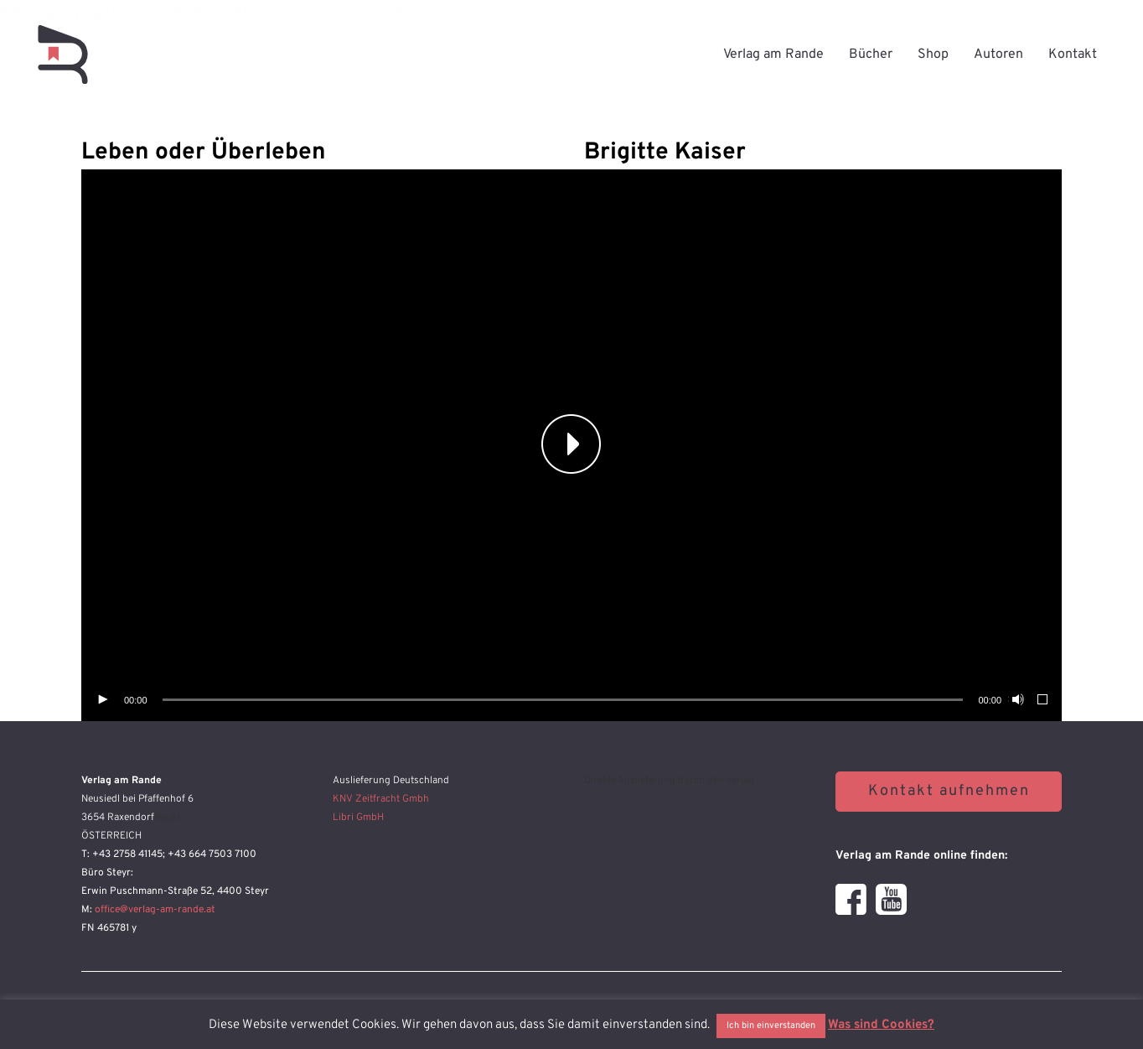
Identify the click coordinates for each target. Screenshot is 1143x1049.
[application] (571, 445)
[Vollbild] (1043, 700)
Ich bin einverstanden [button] (771, 1025)
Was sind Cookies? (881, 1025)
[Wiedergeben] (102, 700)
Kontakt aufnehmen (949, 791)
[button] (571, 445)
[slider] (563, 699)
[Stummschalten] (1016, 700)
